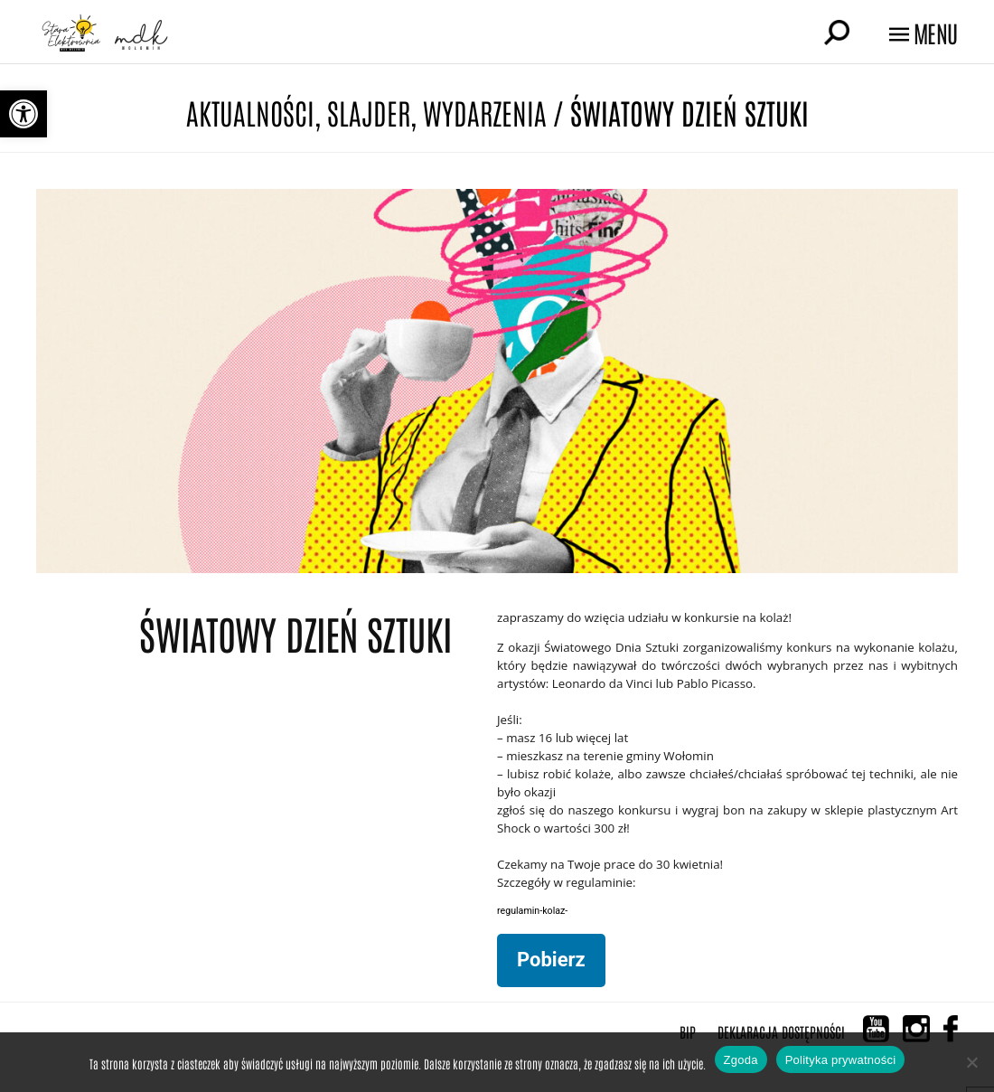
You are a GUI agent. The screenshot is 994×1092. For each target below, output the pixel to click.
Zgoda (741, 1060)
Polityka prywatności (840, 1060)
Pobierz (551, 959)
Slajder (368, 111)
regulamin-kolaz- (532, 911)
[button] (23, 113)
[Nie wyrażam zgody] (971, 1062)
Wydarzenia (485, 111)
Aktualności (250, 111)
